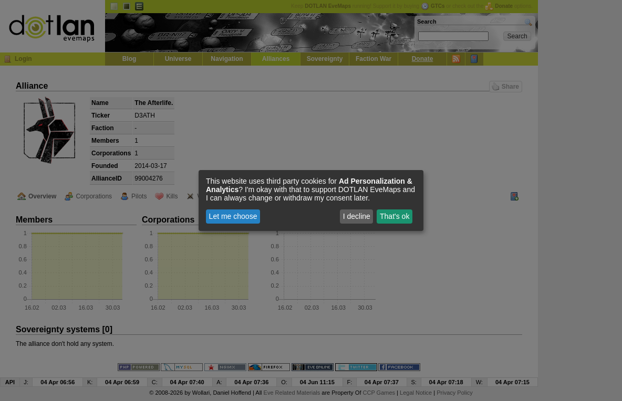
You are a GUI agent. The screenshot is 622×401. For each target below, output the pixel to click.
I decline (356, 216)
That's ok (394, 216)
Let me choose (233, 216)
